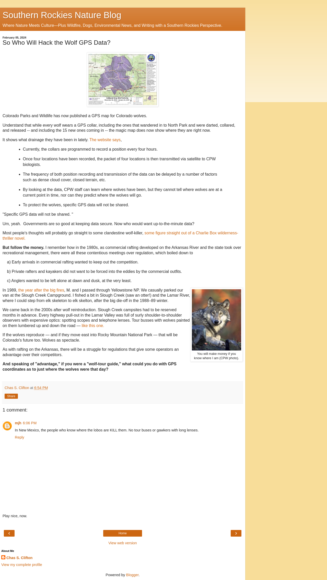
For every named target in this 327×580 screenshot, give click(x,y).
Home (123, 533)
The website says (105, 140)
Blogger (132, 575)
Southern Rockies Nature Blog (62, 15)
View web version (122, 543)
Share (11, 396)
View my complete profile (21, 565)
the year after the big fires (41, 290)
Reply (19, 437)
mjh (18, 423)
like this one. (93, 325)
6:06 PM (30, 423)
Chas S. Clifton (19, 558)
